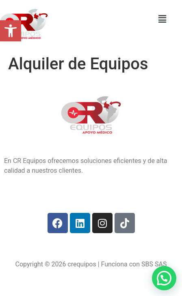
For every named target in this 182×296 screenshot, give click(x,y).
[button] (10, 30)
